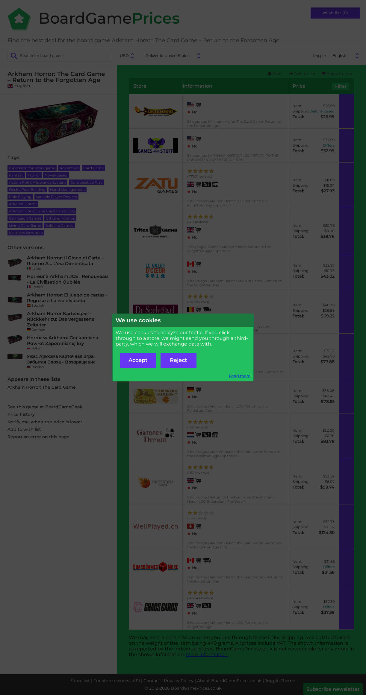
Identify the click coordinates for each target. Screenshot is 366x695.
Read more (239, 376)
